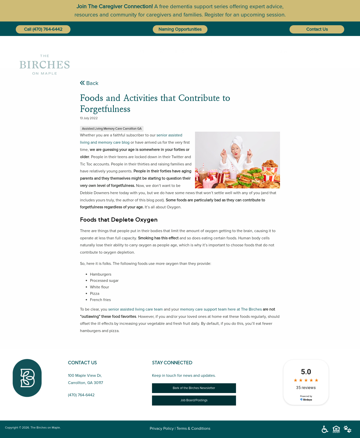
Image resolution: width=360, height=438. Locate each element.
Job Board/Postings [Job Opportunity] (194, 400)
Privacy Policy (162, 428)
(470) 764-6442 (47, 29)
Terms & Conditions (193, 428)
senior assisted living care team (135, 309)
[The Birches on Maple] (45, 51)
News (282, 51)
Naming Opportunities (180, 29)
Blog (261, 51)
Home (138, 51)
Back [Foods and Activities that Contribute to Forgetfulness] (89, 83)
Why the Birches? (174, 51)
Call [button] (27, 29)
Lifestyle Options (223, 51)
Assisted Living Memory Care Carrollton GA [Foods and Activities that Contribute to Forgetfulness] (112, 129)
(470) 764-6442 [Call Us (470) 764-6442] (81, 395)
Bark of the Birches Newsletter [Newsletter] (194, 388)
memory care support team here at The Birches (221, 309)
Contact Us (317, 29)
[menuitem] (138, 52)
